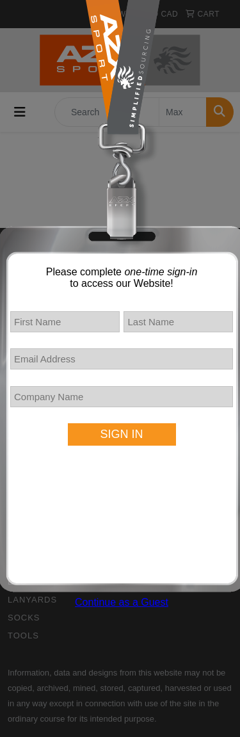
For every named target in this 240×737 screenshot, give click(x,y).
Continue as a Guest (121, 602)
